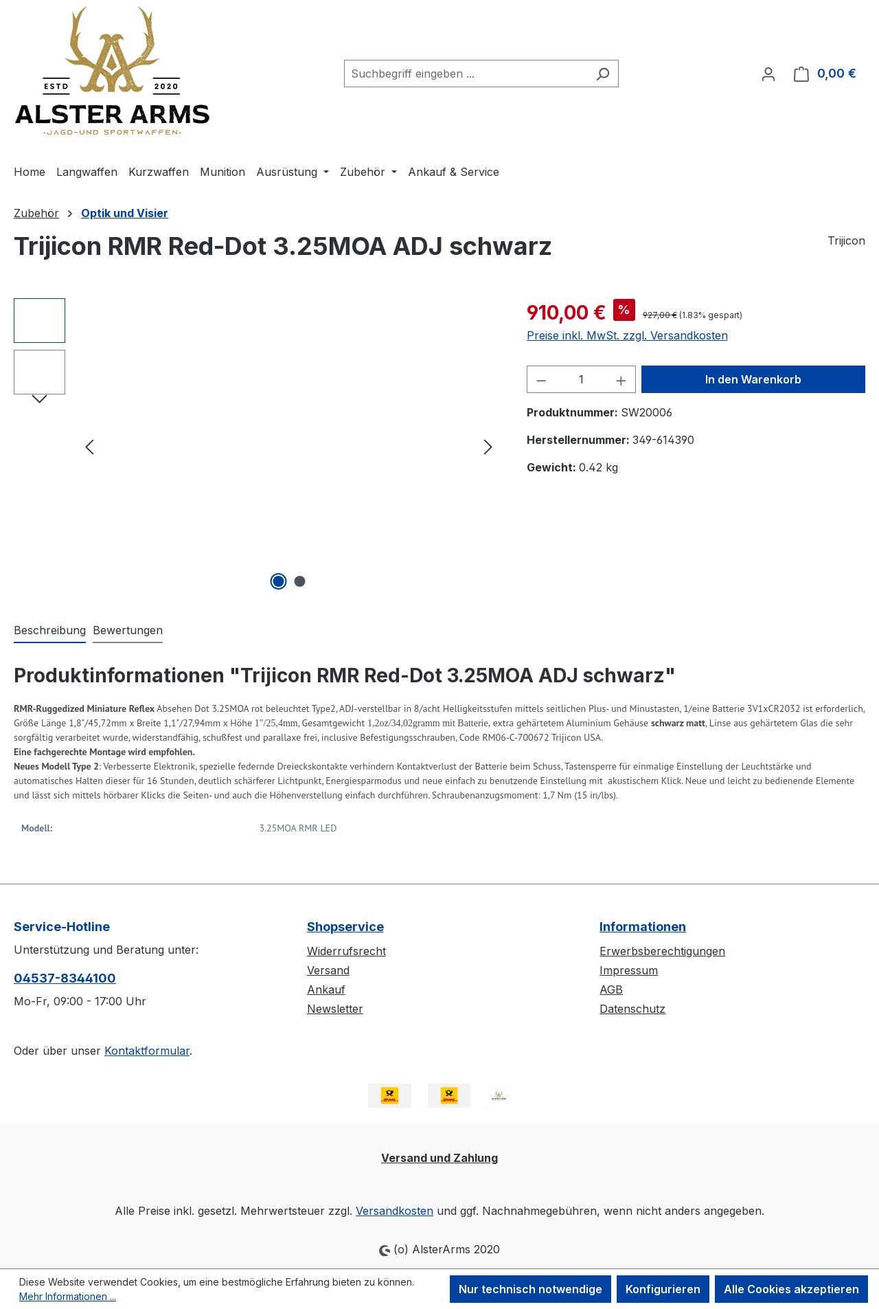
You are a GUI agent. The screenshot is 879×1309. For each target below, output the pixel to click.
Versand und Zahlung (439, 1158)
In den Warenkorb (753, 379)
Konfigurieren (663, 1289)
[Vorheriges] (89, 446)
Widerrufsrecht (346, 951)
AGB (611, 989)
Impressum (629, 970)
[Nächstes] (488, 446)
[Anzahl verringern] (541, 379)
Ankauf (326, 989)
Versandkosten (394, 1211)
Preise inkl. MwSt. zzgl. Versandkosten (627, 335)
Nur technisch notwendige (530, 1289)
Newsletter (335, 1009)
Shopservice (345, 926)
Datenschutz (632, 1009)
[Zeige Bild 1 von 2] (278, 581)
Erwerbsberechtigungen (662, 951)
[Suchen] (602, 73)
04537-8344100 (65, 978)
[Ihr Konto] (768, 73)
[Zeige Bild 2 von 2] (299, 581)
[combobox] (465, 73)
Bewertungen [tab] (128, 630)
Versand (328, 970)
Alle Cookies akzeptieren (791, 1289)
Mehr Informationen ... (67, 1296)
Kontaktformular (147, 1051)
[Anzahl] (581, 379)
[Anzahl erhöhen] (621, 379)
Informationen (643, 926)
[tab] (50, 630)
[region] (256, 446)
